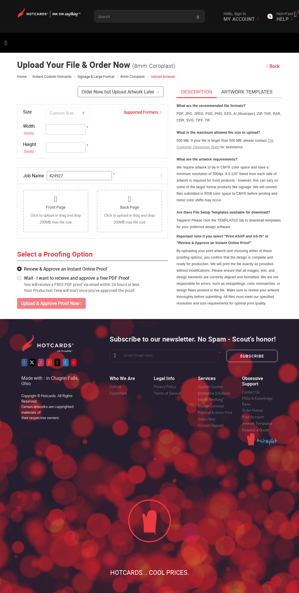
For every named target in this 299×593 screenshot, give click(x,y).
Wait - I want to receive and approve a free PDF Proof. (77, 278)
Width (29, 129)
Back (273, 66)
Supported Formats (143, 112)
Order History (252, 410)
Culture (115, 386)
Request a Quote (255, 429)
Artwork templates (247, 92)
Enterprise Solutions (214, 393)
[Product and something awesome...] (149, 16)
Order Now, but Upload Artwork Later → (120, 92)
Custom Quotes (210, 386)
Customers (118, 393)
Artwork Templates (257, 423)
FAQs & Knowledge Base (257, 401)
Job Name (33, 175)
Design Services (211, 406)
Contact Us (251, 392)
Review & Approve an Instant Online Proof (65, 269)
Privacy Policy (165, 386)
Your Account (253, 416)
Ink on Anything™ (211, 399)
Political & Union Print (215, 412)
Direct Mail (206, 419)
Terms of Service (167, 393)
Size (27, 112)
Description (196, 92)
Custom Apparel (211, 425)
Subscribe (252, 356)
